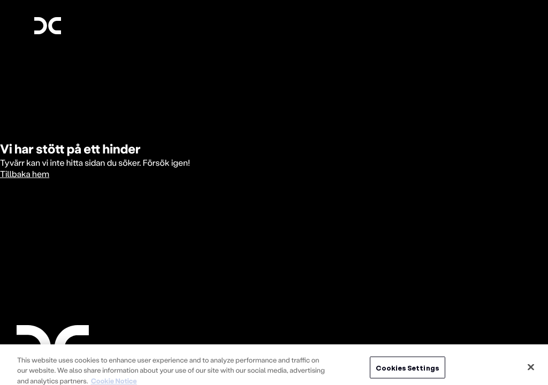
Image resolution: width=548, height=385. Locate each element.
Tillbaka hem (24, 174)
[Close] (531, 370)
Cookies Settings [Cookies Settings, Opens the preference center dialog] (407, 370)
